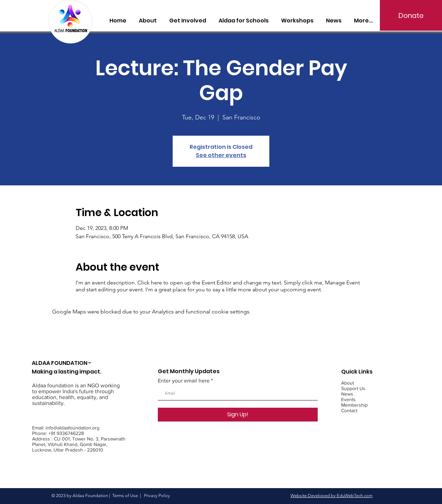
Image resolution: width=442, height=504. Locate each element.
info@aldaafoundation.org (72, 427)
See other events (221, 155)
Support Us (353, 388)
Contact (349, 410)
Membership (354, 405)
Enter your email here (184, 381)
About (347, 383)
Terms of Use (125, 495)
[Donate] (411, 15)
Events (348, 399)
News (347, 394)
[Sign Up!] (238, 414)
